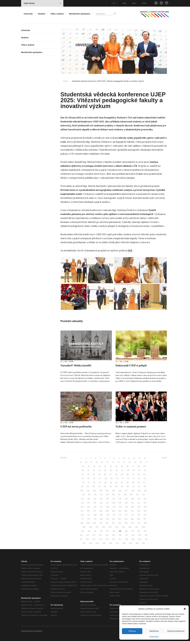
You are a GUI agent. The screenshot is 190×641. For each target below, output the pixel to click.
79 (100, 482)
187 (145, 519)
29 (89, 466)
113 (95, 494)
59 (122, 474)
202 (103, 527)
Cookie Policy (154, 636)
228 (133, 535)
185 (132, 519)
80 (105, 482)
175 (138, 515)
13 (139, 458)
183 (119, 519)
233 (93, 539)
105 (113, 491)
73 (133, 478)
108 (132, 491)
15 (81, 462)
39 (144, 466)
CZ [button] (115, 3)
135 (95, 503)
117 (119, 494)
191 (101, 523)
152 (132, 507)
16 (86, 462)
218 (138, 531)
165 (145, 511)
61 (133, 474)
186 (138, 519)
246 (110, 543)
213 (107, 531)
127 (114, 499)
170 (107, 515)
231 (81, 539)
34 (116, 466)
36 (128, 466)
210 (89, 531)
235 (107, 539)
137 (107, 503)
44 (105, 470)
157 (94, 511)
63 (144, 474)
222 (93, 535)
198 (145, 523)
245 (103, 543)
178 (88, 519)
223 (100, 535)
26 (141, 462)
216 (126, 531)
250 (137, 543)
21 (113, 462)
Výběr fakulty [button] (42, 3)
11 (129, 458)
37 (133, 466)
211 (95, 531)
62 (139, 474)
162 (126, 511)
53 (88, 474)
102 (94, 491)
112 (89, 494)
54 (94, 474)
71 (122, 478)
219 (145, 531)
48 (128, 470)
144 (82, 507)
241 (146, 539)
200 (90, 527)
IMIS (134, 3)
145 (88, 507)
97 (133, 486)
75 (145, 478)
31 (100, 466)
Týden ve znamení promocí (131, 426)
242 (83, 543)
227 (126, 535)
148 (107, 507)
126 (107, 499)
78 (94, 482)
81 (111, 482)
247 (117, 543)
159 (107, 511)
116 (113, 494)
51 (145, 470)
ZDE (130, 250)
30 (94, 466)
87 (144, 482)
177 (82, 519)
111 (84, 494)
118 (125, 494)
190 (94, 523)
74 (139, 478)
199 (83, 527)
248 (123, 543)
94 (116, 486)
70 (117, 478)
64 (83, 478)
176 (145, 515)
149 (114, 507)
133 (82, 503)
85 (133, 482)
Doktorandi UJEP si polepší (131, 365)
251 (143, 543)
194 (119, 523)
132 (145, 499)
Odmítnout (154, 631)
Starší (164, 458)
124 (95, 499)
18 (97, 462)
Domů (65, 81)
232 (87, 539)
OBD (124, 3)
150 (120, 507)
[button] (184, 609)
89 (88, 486)
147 (101, 507)
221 (87, 535)
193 (113, 523)
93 (110, 486)
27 (146, 462)
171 (114, 515)
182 (113, 519)
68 (106, 478)
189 (88, 523)
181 (107, 519)
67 (100, 478)
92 (105, 486)
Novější (63, 458)
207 (136, 527)
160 (113, 511)
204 (116, 527)
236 (113, 539)
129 (126, 499)
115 (107, 494)
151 (126, 507)
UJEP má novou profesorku (76, 426)
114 (101, 494)
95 (122, 486)
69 (111, 478)
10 (124, 458)
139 (119, 503)
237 (120, 539)
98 (139, 486)
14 (145, 458)
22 (118, 462)
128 (120, 499)
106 (120, 491)
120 (137, 494)
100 (82, 491)
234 (100, 539)
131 (139, 499)
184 (126, 519)
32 (105, 466)
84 (128, 482)
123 (88, 499)
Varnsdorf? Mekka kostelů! (75, 365)
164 (138, 511)
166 (82, 515)
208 (143, 527)
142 (138, 503)
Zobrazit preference (175, 631)
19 (102, 462)
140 (126, 503)
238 (126, 539)
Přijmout (132, 631)
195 (126, 523)
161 (120, 511)
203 (110, 527)
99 (145, 486)
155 (82, 511)
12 (134, 458)
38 (139, 466)
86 (139, 482)
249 (130, 543)
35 (122, 466)
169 (101, 515)
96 (128, 486)
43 (99, 470)
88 (82, 486)
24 (130, 462)
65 (88, 478)
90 (94, 486)
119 (131, 494)
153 (139, 507)
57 (111, 474)
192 (107, 523)
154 (145, 507)
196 (132, 523)
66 (94, 478)
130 (132, 499)
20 (108, 462)
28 (83, 466)
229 (139, 535)
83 (122, 482)
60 (128, 474)
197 (139, 523)
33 (111, 466)
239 (133, 539)
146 (95, 507)
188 (82, 523)
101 (88, 491)
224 (106, 535)
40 (83, 470)
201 (97, 527)
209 (82, 531)
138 (113, 503)
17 (91, 462)
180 (101, 519)
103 (100, 491)
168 (95, 515)
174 (132, 515)
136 (101, 503)
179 (95, 519)
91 (99, 486)
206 (130, 527)
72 (128, 478)
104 (107, 491)
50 (140, 470)
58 (116, 474)
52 (83, 474)
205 (123, 527)
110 (145, 491)
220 (81, 535)
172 (120, 515)
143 (145, 503)
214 (113, 531)
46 (117, 470)
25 (135, 462)
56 (105, 474)
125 (101, 499)
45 (111, 470)
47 (122, 470)
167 (88, 515)
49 (134, 470)
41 (88, 470)
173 (126, 515)
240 (139, 539)
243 (90, 543)
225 (113, 535)
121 (143, 494)
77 (89, 482)
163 (132, 511)
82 (116, 482)
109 (139, 491)
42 (94, 470)
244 (97, 543)
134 (88, 503)
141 (132, 503)
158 (101, 511)
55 (99, 474)
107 (126, 491)
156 (88, 511)
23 (124, 462)
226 (119, 535)
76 (83, 482)
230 (146, 535)
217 (132, 531)
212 (101, 531)
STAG (144, 3)
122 (82, 499)
